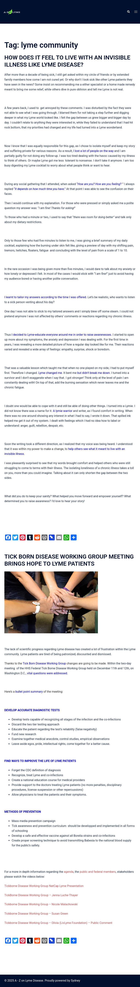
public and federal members (98, 871)
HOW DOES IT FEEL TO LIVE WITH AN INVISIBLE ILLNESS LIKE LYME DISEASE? (67, 61)
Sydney (75, 980)
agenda (69, 871)
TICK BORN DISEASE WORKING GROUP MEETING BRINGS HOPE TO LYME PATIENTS (69, 560)
